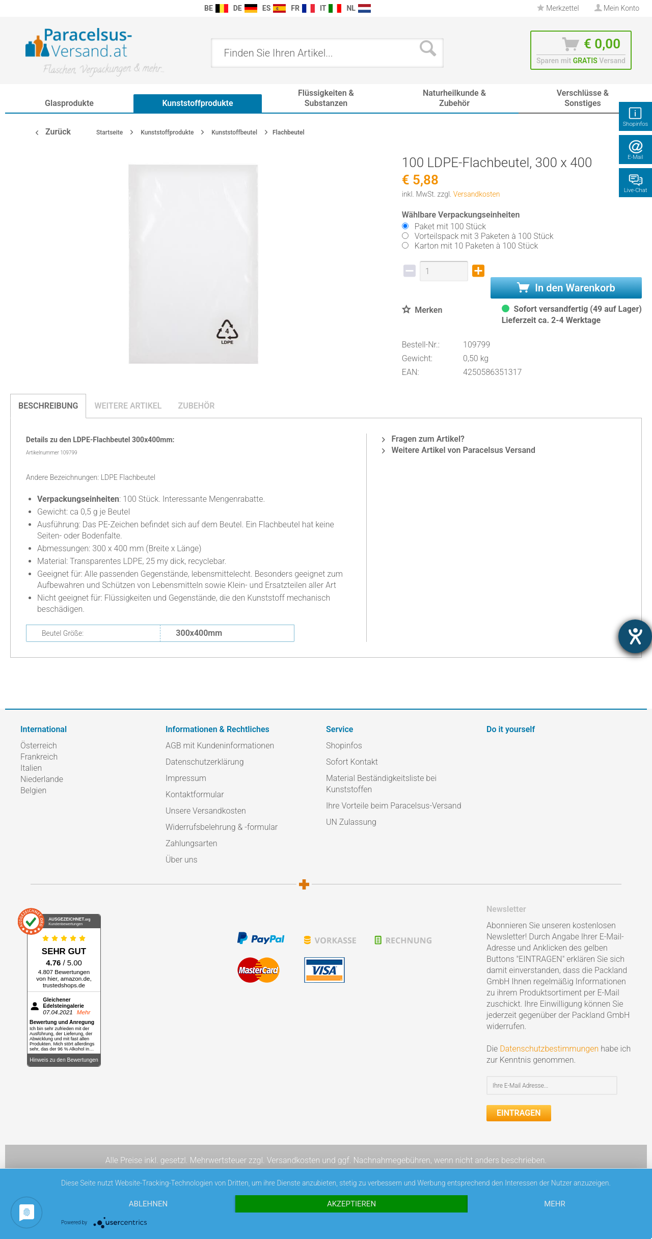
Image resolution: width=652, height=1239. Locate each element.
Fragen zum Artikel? (423, 439)
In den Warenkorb (566, 288)
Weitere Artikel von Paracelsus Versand (458, 450)
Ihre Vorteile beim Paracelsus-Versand (393, 806)
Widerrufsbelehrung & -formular (222, 827)
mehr (554, 1203)
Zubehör (196, 406)
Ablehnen (148, 1203)
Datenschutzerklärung (205, 762)
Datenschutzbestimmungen (549, 1049)
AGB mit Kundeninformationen (220, 745)
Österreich (38, 745)
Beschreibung (48, 406)
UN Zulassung (351, 822)
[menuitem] (25, 8)
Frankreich (39, 757)
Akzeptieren (351, 1203)
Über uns (182, 860)
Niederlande (41, 779)
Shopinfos (344, 745)
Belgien (33, 790)
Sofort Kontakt (352, 762)
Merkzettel (558, 8)
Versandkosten (476, 194)
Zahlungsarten (192, 843)
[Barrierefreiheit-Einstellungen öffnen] (635, 636)
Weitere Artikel (127, 406)
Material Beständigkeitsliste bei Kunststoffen (381, 783)
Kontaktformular (195, 794)
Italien (31, 768)
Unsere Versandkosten (206, 811)
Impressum (186, 778)
